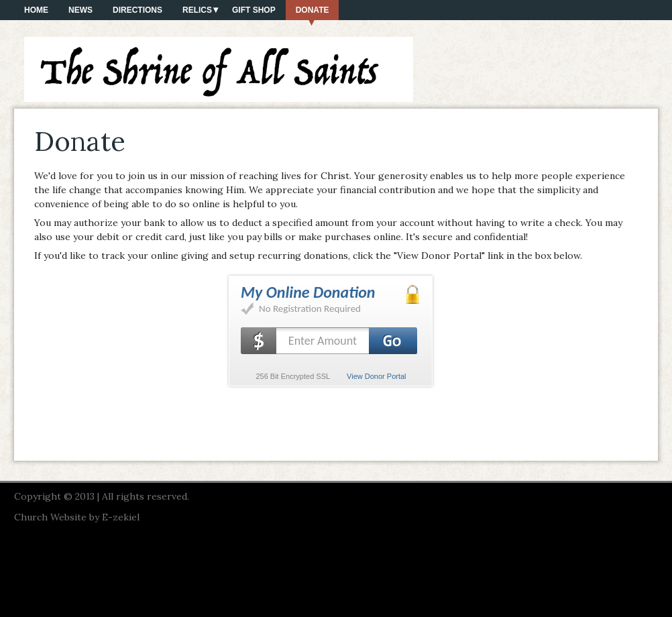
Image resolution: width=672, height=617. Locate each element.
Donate (312, 10)
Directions (137, 10)
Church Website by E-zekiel (76, 517)
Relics (197, 10)
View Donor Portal (376, 376)
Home (36, 10)
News (80, 10)
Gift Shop (254, 10)
